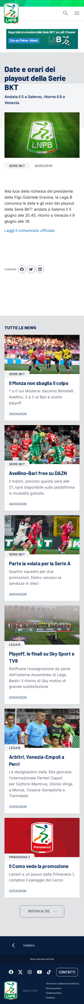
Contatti (67, 972)
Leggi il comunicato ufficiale (29, 230)
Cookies (50, 997)
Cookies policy (54, 993)
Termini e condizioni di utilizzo (62, 983)
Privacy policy (53, 988)
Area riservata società (42, 959)
